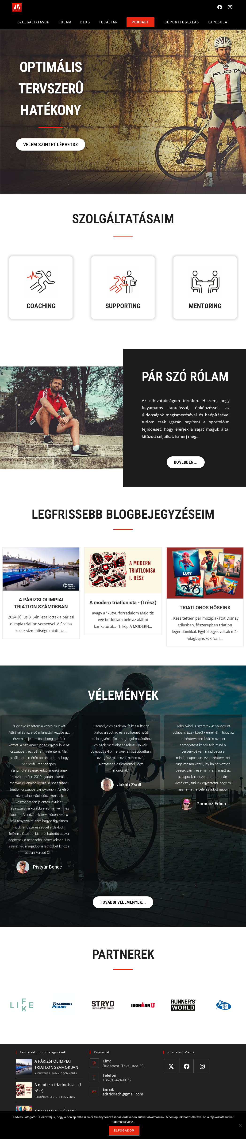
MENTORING (205, 306)
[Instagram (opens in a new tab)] (231, 7)
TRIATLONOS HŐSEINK (205, 607)
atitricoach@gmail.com (123, 1094)
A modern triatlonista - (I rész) (122, 602)
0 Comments (69, 1073)
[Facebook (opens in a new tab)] (220, 7)
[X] (171, 1066)
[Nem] (240, 1125)
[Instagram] (202, 1066)
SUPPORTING (122, 306)
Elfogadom (124, 1130)
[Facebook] (187, 1066)
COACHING (41, 306)
